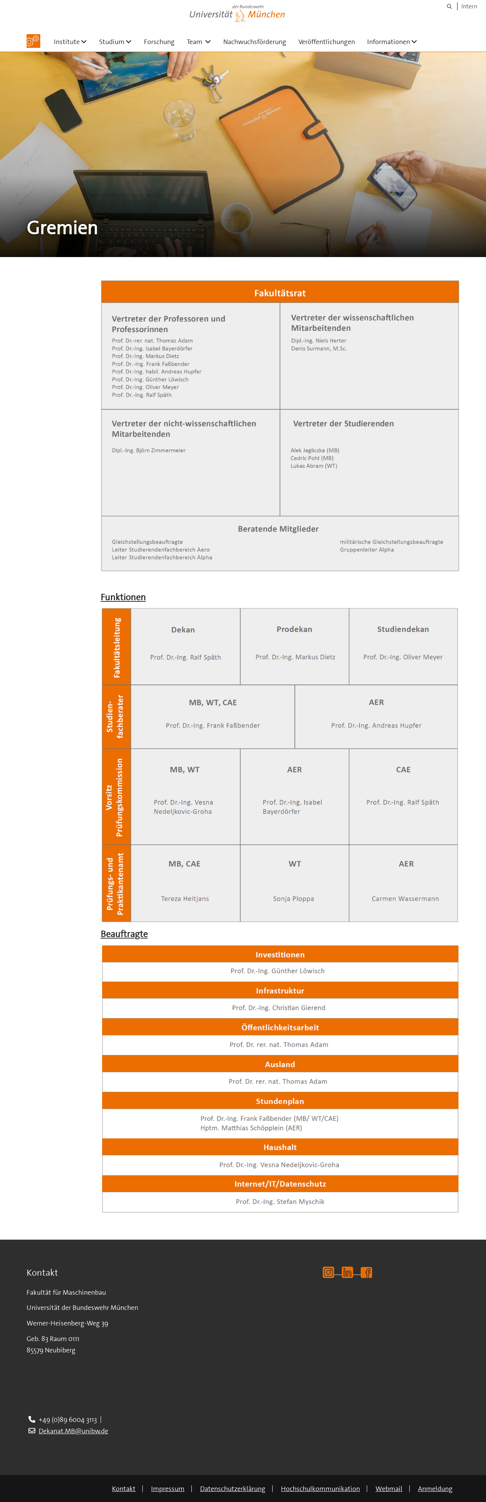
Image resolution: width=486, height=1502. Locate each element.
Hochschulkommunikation (320, 1488)
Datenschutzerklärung (232, 1488)
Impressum (168, 1488)
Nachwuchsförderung (254, 41)
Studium (118, 41)
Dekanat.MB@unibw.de (73, 1431)
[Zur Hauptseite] (33, 41)
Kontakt (124, 1488)
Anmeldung (435, 1488)
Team (202, 41)
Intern (469, 6)
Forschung (159, 41)
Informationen (395, 41)
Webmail (389, 1488)
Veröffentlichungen (326, 41)
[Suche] (449, 6)
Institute (73, 41)
